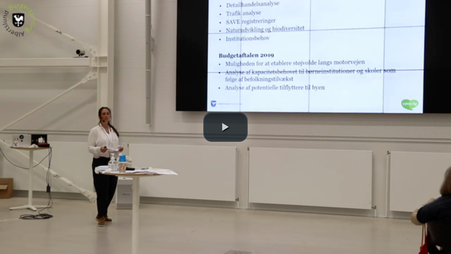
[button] (225, 127)
